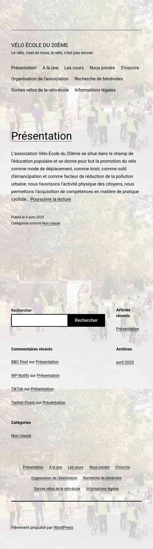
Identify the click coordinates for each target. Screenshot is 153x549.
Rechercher (21, 310)
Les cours (74, 67)
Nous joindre (102, 67)
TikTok (17, 389)
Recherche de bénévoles (99, 78)
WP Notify (20, 375)
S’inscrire (130, 67)
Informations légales (95, 90)
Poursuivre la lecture (50, 199)
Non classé (51, 223)
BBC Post (19, 361)
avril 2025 (125, 362)
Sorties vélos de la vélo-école (40, 90)
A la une (50, 67)
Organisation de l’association (40, 78)
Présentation (24, 67)
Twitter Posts (23, 402)
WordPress (63, 527)
